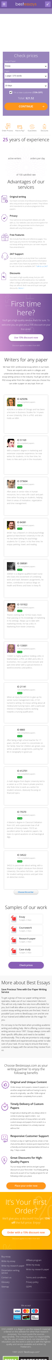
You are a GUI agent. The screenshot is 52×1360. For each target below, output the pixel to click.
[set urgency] (26, 85)
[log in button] (48, 4)
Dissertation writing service (10, 1271)
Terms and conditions (36, 1277)
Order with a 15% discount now (26, 1232)
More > (21, 288)
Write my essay (8, 1261)
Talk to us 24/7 (42, 266)
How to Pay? (19, 128)
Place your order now (26, 1185)
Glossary (5, 1282)
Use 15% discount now (26, 337)
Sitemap (5, 1286)
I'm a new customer (28, 92)
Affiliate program (33, 1260)
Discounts (44, 128)
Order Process (7, 127)
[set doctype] (26, 66)
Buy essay (6, 1256)
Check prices (26, 965)
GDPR (29, 1286)
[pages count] (26, 76)
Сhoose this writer (26, 892)
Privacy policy (32, 1282)
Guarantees (32, 128)
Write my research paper (12, 1265)
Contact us (6, 1277)
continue (26, 106)
